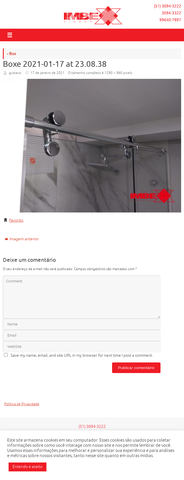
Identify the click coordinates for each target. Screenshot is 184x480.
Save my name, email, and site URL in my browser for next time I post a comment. (82, 355)
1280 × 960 (113, 73)
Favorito (16, 220)
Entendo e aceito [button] (27, 466)
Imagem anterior (22, 239)
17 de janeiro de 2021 (47, 73)
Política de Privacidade (21, 404)
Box (11, 53)
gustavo (15, 73)
